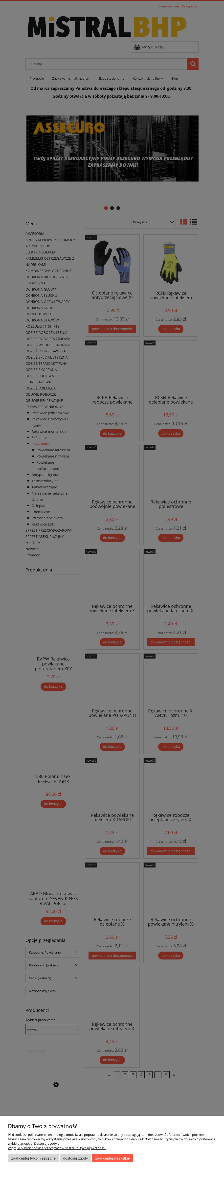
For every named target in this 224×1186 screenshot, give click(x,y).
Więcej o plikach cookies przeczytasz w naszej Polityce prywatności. (57, 1148)
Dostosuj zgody (75, 1158)
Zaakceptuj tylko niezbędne (33, 1158)
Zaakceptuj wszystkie (112, 1158)
